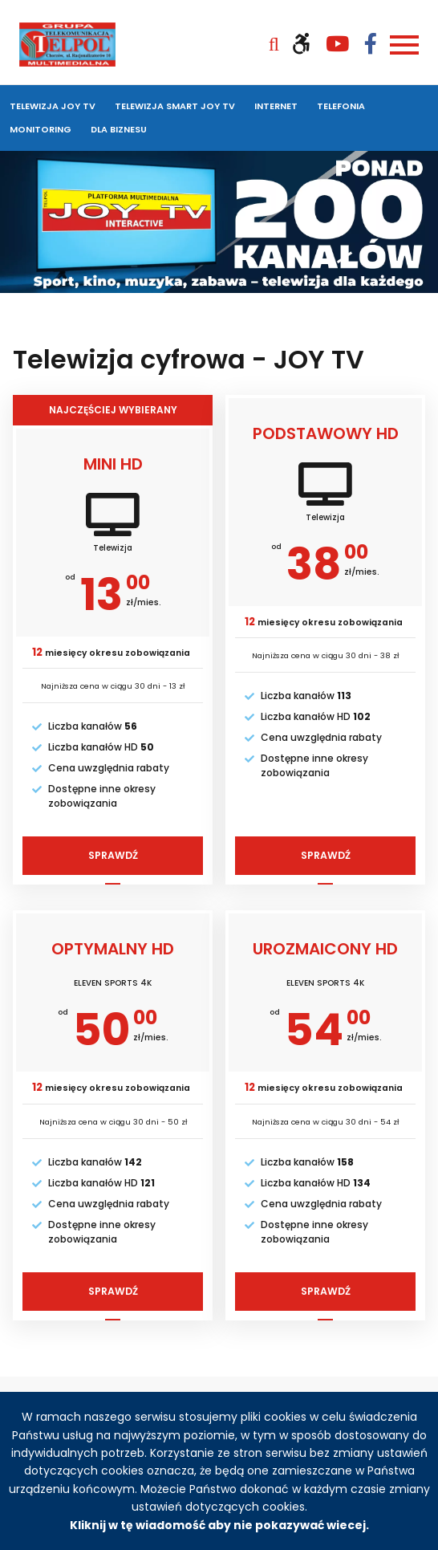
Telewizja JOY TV (52, 106)
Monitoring (40, 129)
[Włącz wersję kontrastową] (309, 44)
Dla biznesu (119, 129)
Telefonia (341, 106)
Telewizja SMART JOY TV (175, 106)
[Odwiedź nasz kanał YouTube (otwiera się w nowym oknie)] (345, 44)
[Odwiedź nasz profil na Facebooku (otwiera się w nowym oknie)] (370, 44)
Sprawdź (120, 858)
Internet (276, 106)
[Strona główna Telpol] (67, 44)
